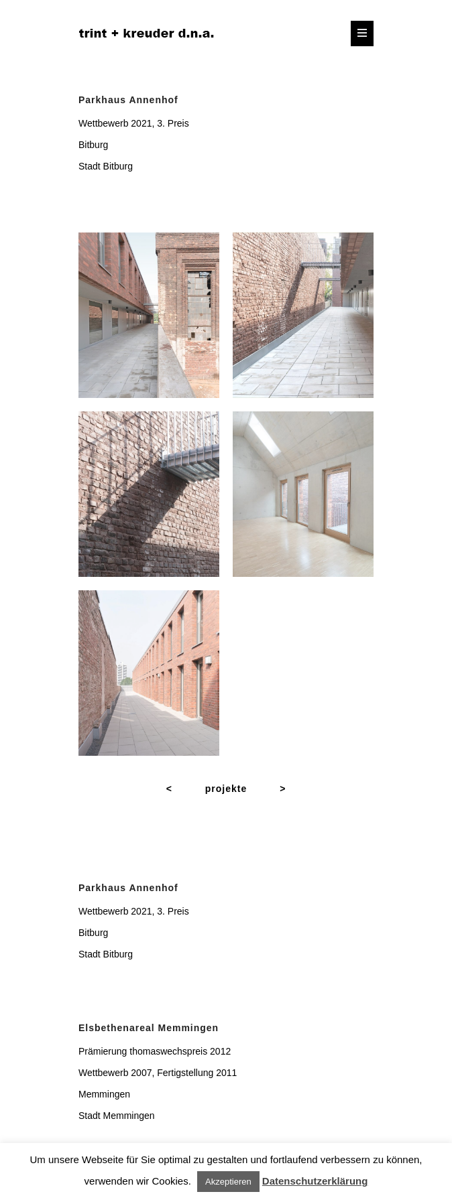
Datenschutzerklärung (315, 1181)
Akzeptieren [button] (228, 1182)
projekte (226, 788)
